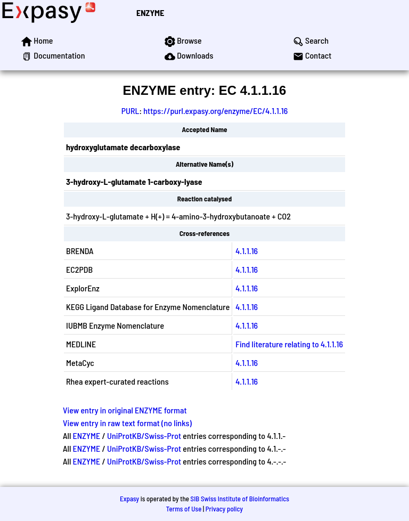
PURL (130, 110)
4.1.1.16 (246, 251)
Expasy (129, 498)
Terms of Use (184, 508)
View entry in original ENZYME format (125, 410)
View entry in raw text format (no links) (127, 423)
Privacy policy (224, 508)
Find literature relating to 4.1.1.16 (289, 344)
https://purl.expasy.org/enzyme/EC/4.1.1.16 (215, 110)
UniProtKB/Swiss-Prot (144, 435)
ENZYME (150, 12)
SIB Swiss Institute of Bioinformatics (240, 498)
